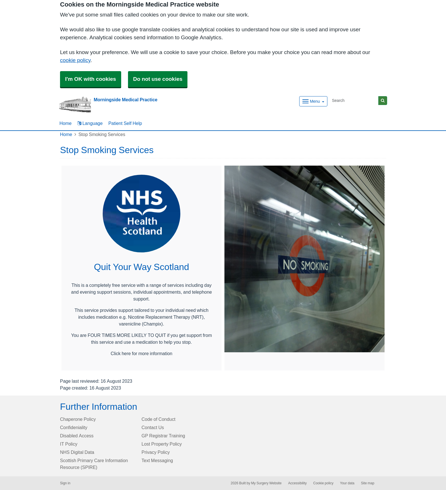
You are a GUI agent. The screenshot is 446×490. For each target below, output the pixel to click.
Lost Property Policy (162, 444)
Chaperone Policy (78, 419)
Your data (347, 483)
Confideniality (73, 427)
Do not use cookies (157, 79)
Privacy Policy (156, 452)
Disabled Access (77, 435)
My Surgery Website (266, 483)
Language (90, 123)
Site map (367, 483)
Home (66, 134)
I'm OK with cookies (90, 79)
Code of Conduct (158, 419)
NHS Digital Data (77, 452)
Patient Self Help (125, 123)
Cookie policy (323, 483)
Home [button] (65, 123)
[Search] (354, 100)
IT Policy (68, 444)
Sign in (65, 483)
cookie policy (75, 60)
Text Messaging (157, 460)
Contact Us (153, 427)
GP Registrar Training (163, 435)
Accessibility (297, 483)
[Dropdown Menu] (313, 101)
